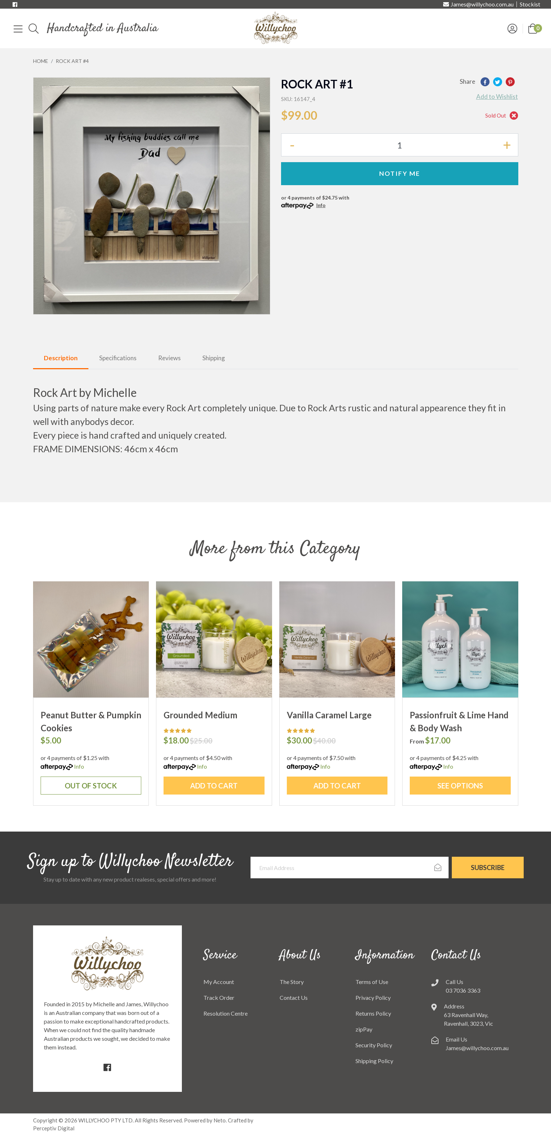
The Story (292, 981)
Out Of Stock (91, 785)
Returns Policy (373, 1013)
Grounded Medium (200, 715)
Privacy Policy (373, 997)
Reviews (169, 358)
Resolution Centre (225, 1013)
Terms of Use (371, 981)
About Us (300, 955)
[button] (532, 28)
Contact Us (294, 997)
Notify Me (399, 173)
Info (321, 205)
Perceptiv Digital (53, 1128)
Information (384, 955)
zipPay (363, 1029)
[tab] (60, 358)
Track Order (218, 997)
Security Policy (373, 1045)
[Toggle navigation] (18, 28)
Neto (219, 1120)
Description (61, 358)
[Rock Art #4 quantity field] (399, 144)
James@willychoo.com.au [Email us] (478, 4)
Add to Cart (214, 785)
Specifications (118, 358)
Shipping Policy (374, 1060)
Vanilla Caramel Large (329, 715)
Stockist (530, 4)
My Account (218, 981)
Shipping (213, 358)
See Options (460, 785)
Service (220, 955)
